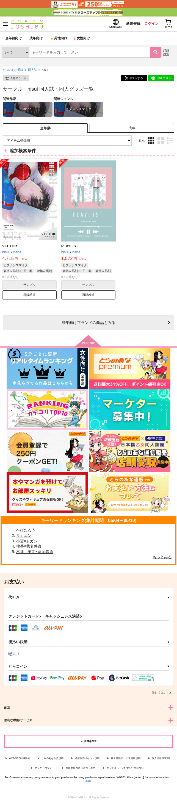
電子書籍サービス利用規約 (125, 759)
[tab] (131, 129)
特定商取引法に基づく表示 (80, 769)
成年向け (36, 40)
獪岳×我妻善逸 (29, 547)
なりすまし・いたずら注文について (126, 769)
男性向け (59, 40)
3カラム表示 (151, 142)
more (88, 782)
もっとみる (162, 558)
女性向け (82, 40)
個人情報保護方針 (162, 759)
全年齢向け (14, 40)
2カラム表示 (160, 142)
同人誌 (32, 71)
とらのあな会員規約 (52, 759)
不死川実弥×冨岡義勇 (34, 553)
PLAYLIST (69, 247)
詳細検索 (166, 53)
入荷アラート (15, 79)
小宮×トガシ (27, 542)
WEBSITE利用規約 (19, 759)
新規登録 (131, 24)
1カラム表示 (170, 142)
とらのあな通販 (12, 71)
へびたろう (25, 531)
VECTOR (9, 247)
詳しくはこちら (162, 694)
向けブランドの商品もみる (88, 324)
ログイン (150, 24)
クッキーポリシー (44, 769)
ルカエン (24, 537)
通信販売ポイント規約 (87, 759)
